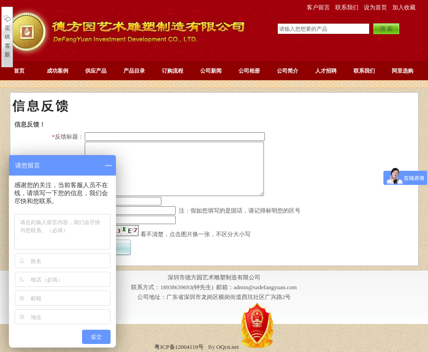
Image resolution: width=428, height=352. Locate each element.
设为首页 (375, 7)
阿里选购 (402, 71)
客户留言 (318, 7)
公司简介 (287, 71)
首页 (19, 71)
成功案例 (57, 71)
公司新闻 (211, 71)
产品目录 (134, 71)
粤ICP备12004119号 (179, 347)
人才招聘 (326, 71)
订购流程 (172, 71)
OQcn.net (227, 347)
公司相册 (249, 71)
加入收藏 (404, 7)
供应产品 (96, 71)
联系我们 (346, 7)
